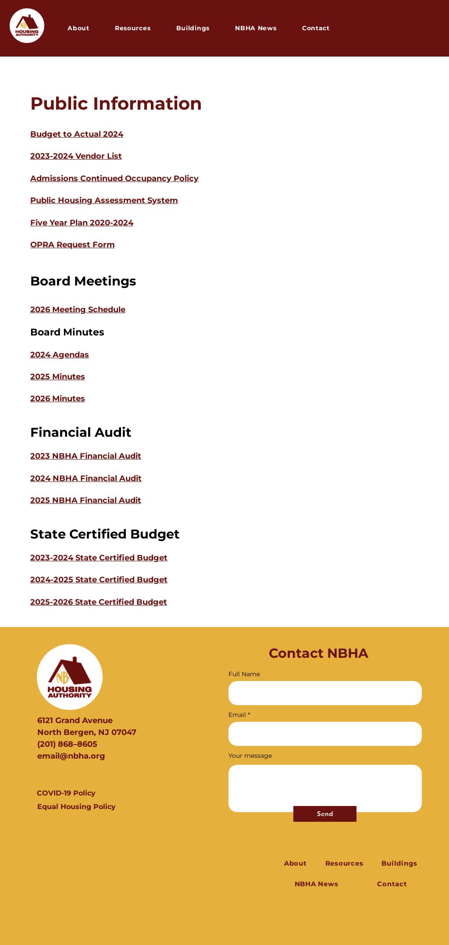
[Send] (324, 814)
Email (237, 715)
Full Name (244, 674)
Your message (250, 755)
